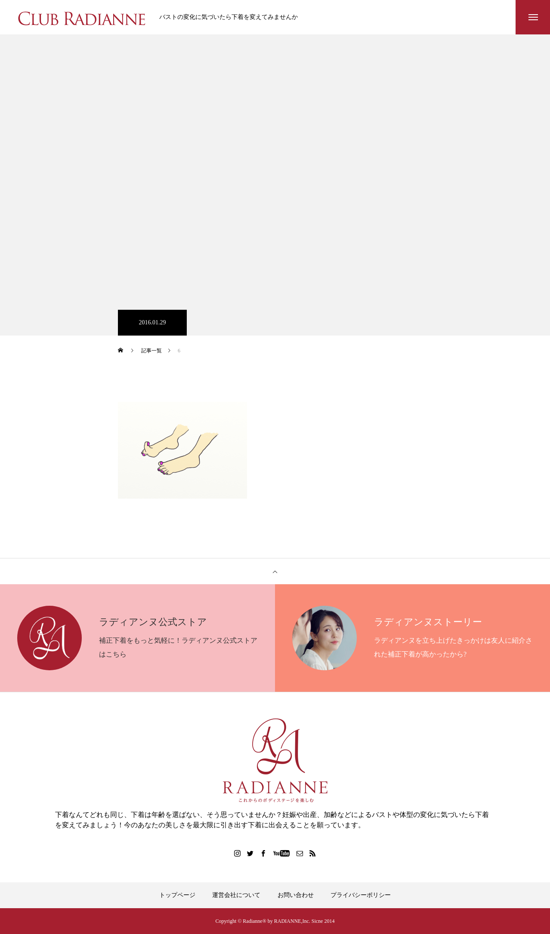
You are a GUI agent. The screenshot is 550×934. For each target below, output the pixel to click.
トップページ (177, 895)
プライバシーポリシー (361, 895)
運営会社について (236, 895)
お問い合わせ (296, 895)
